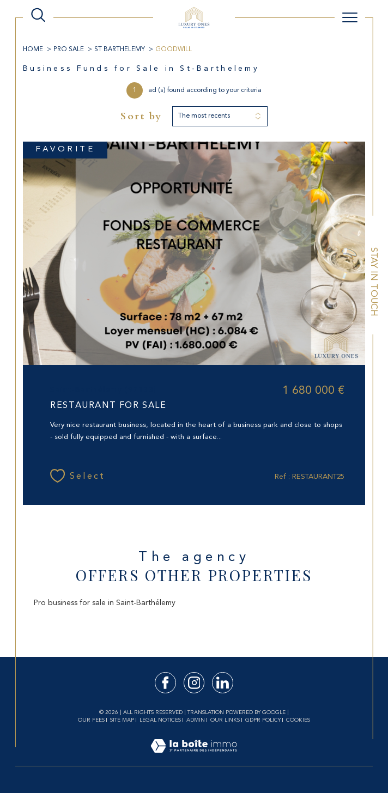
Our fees (91, 720)
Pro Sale (68, 49)
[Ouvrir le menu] (350, 17)
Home (33, 49)
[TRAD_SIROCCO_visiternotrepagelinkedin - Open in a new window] (222, 682)
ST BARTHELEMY (119, 49)
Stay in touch (373, 281)
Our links (225, 720)
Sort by (141, 117)
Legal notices (160, 720)
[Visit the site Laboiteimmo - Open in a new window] (194, 758)
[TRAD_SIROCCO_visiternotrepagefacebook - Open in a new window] (165, 682)
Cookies (298, 720)
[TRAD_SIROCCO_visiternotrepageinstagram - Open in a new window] (194, 682)
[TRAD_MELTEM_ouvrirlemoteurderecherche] (38, 16)
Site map (122, 720)
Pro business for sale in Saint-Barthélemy (104, 603)
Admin (195, 720)
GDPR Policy (263, 720)
